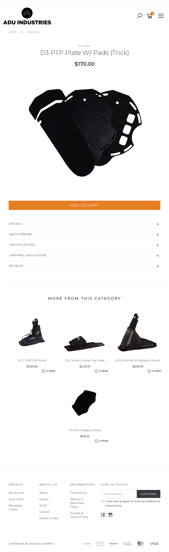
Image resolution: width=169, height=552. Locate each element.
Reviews (16, 265)
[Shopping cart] (150, 16)
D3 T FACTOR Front (32, 360)
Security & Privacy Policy (79, 515)
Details (15, 223)
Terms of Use (78, 492)
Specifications (22, 244)
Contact (44, 512)
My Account (16, 492)
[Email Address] (119, 494)
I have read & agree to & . (130, 503)
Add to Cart (84, 205)
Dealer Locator (49, 518)
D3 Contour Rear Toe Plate (85, 360)
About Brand (21, 234)
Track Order (16, 499)
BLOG (43, 505)
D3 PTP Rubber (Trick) (85, 430)
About (43, 492)
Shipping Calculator (27, 255)
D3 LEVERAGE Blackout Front (137, 360)
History (44, 499)
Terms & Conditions (146, 501)
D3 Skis (85, 46)
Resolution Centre (15, 507)
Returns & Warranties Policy (77, 503)
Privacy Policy (113, 505)
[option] (84, 131)
